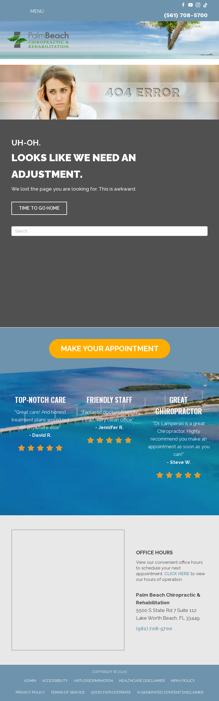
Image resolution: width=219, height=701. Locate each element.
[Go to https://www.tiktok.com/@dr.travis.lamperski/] (205, 5)
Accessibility (55, 680)
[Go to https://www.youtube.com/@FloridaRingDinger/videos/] (190, 5)
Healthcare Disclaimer (142, 680)
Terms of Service (68, 692)
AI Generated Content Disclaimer (170, 692)
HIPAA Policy (183, 680)
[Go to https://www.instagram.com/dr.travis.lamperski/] (198, 5)
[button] (39, 208)
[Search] (109, 231)
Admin (30, 680)
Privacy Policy (30, 692)
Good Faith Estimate (111, 692)
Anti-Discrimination (93, 680)
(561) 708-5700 (186, 15)
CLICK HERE (176, 573)
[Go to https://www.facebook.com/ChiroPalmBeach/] (183, 5)
